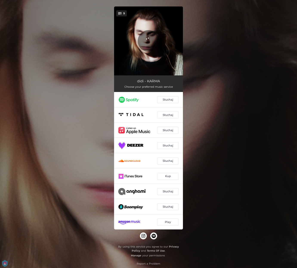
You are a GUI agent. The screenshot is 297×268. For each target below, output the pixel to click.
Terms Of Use (156, 250)
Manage (136, 255)
